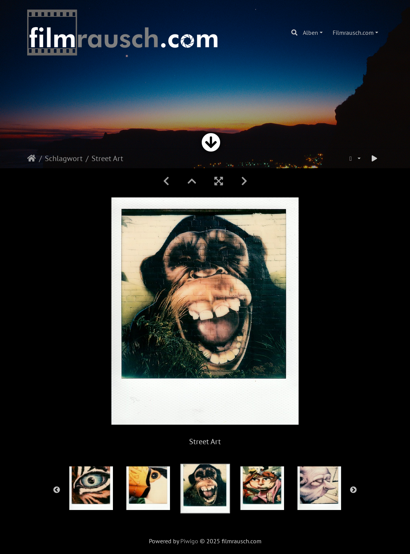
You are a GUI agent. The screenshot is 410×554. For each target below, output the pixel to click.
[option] (90, 488)
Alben (310, 32)
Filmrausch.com (353, 32)
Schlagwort (64, 158)
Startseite (31, 158)
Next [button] (353, 490)
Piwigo (189, 541)
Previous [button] (56, 490)
